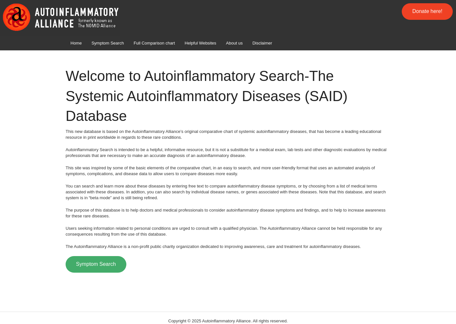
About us (234, 43)
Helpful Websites (200, 43)
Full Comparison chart (154, 43)
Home (76, 43)
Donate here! (427, 11)
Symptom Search (108, 43)
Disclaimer (262, 43)
